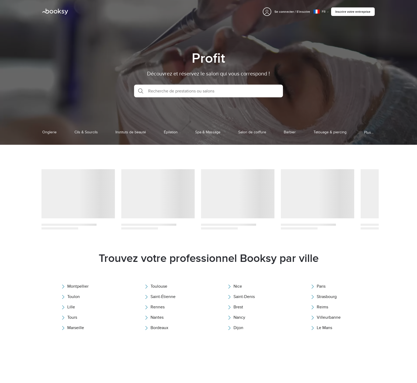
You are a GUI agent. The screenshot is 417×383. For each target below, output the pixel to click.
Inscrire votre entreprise (352, 11)
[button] (208, 90)
